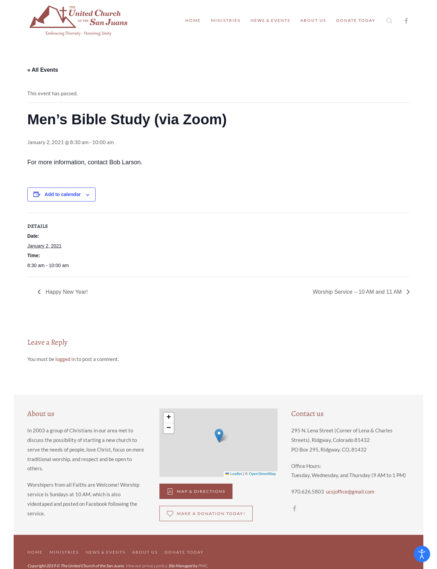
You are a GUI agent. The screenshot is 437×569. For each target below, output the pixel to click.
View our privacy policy (146, 565)
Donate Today (356, 20)
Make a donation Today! (206, 513)
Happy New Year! (66, 292)
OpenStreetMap (262, 474)
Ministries (225, 20)
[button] (389, 20)
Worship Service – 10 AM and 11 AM (358, 292)
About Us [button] (313, 20)
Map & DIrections (196, 491)
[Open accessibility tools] (422, 554)
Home (193, 20)
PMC (202, 565)
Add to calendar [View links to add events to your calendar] (63, 194)
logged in (65, 359)
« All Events (42, 70)
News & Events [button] (270, 20)
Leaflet (233, 474)
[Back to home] (78, 20)
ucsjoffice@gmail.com (350, 491)
